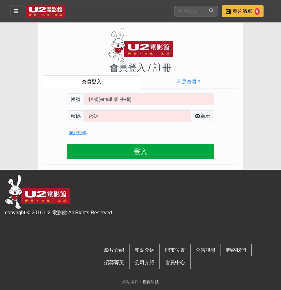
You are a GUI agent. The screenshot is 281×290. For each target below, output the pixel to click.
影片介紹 (114, 250)
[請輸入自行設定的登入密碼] (137, 116)
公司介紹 (145, 262)
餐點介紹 (145, 250)
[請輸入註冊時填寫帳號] (149, 99)
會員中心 (175, 262)
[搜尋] (189, 11)
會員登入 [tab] (92, 81)
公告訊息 (206, 250)
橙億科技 (151, 281)
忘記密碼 (78, 132)
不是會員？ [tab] (189, 81)
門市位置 (175, 250)
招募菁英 (114, 262)
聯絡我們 (236, 250)
